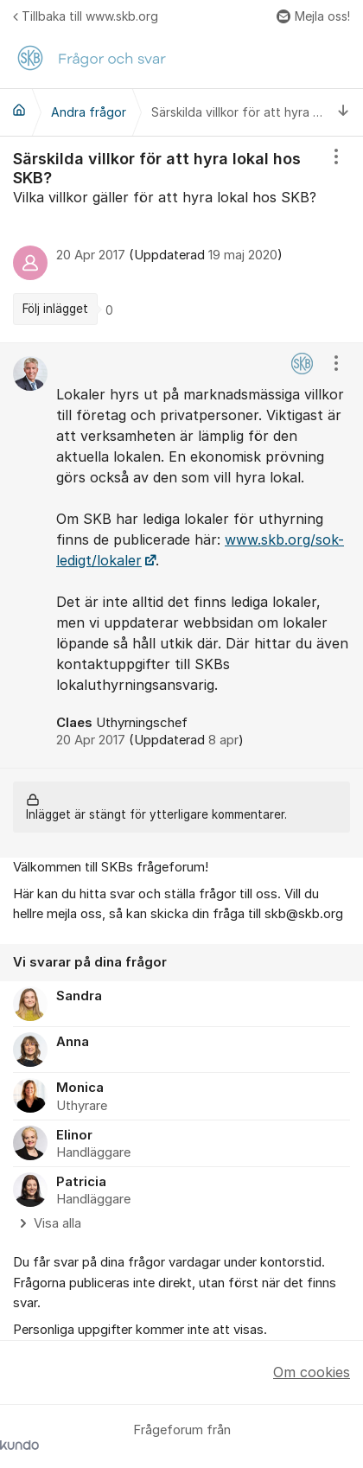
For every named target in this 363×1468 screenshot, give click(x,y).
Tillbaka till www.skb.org (85, 16)
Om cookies (311, 1372)
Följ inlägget (55, 309)
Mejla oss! (313, 16)
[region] (181, 239)
